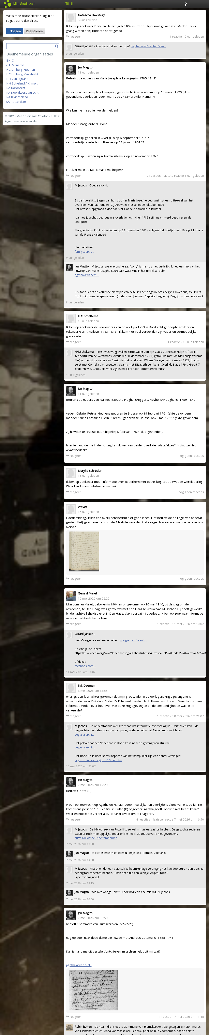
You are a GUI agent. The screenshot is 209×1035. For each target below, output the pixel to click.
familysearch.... (84, 251)
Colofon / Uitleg (49, 116)
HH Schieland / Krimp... (22, 83)
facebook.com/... (85, 666)
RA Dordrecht (15, 88)
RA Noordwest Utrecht (22, 92)
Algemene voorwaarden (21, 121)
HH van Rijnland (17, 79)
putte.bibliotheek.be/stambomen (96, 838)
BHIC (10, 60)
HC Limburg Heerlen (20, 69)
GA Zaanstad (15, 65)
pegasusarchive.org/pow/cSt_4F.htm (98, 760)
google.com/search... (133, 640)
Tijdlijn (70, 3)
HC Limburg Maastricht (22, 74)
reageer (73, 36)
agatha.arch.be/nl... (87, 275)
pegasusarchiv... (85, 734)
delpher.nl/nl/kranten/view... (148, 46)
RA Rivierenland (17, 97)
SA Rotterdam (16, 102)
